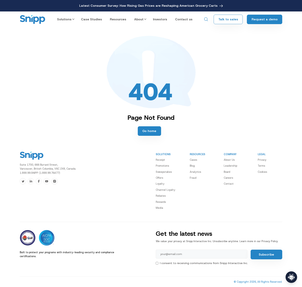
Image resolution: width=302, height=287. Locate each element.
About (138, 19)
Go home (149, 131)
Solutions (64, 19)
